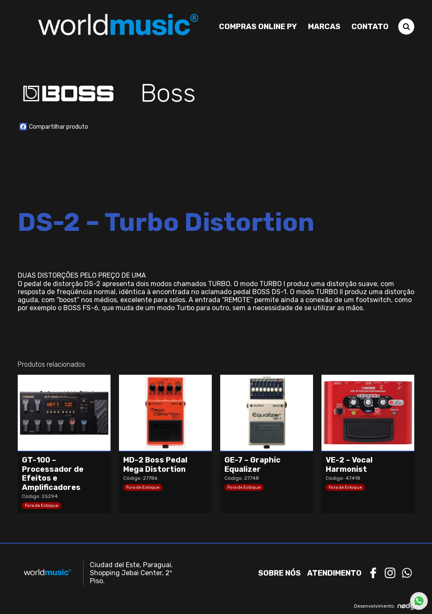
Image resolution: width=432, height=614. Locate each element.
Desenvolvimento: (384, 606)
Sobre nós (279, 573)
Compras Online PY (258, 26)
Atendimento (334, 573)
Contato (370, 26)
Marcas (324, 26)
